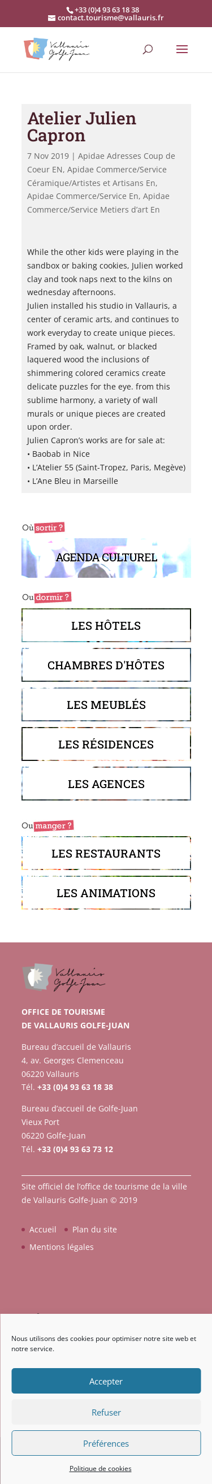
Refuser (106, 1412)
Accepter (106, 1381)
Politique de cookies (101, 1468)
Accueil (43, 1229)
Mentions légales (61, 1246)
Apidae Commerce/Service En (83, 196)
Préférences (106, 1443)
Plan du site (94, 1229)
